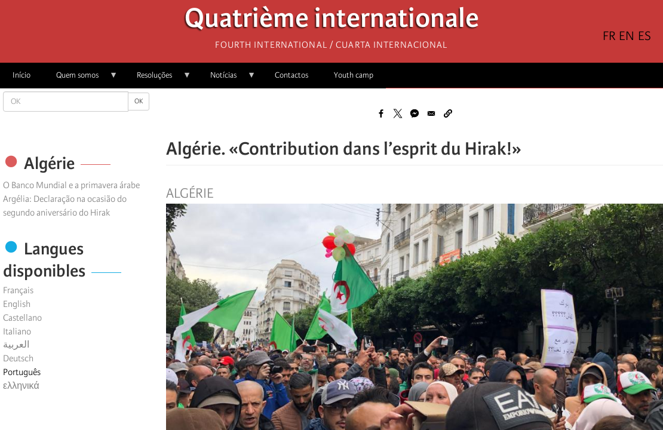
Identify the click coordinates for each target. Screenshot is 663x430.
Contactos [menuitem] (291, 74)
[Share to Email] (431, 113)
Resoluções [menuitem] (157, 79)
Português (22, 372)
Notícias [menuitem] (227, 79)
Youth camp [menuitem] (353, 74)
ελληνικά (21, 385)
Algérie (189, 193)
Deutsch (18, 358)
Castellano (22, 317)
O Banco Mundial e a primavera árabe (71, 185)
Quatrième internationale (332, 21)
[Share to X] (398, 113)
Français (18, 290)
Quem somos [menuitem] (81, 79)
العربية (16, 344)
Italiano (17, 331)
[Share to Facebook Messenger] (414, 113)
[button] (448, 113)
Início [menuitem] (21, 74)
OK (138, 101)
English (16, 304)
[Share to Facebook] (381, 113)
